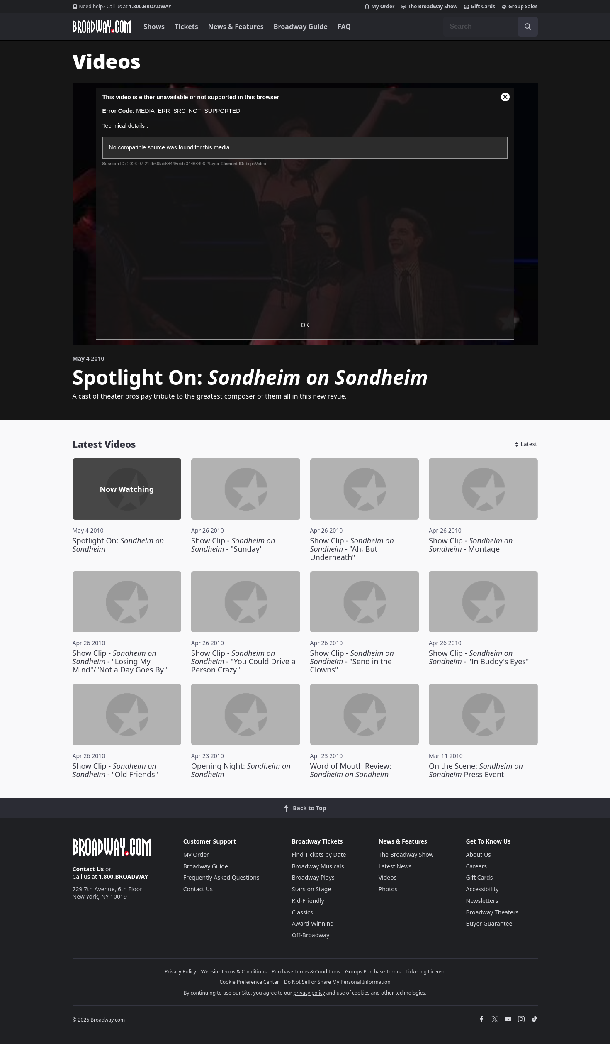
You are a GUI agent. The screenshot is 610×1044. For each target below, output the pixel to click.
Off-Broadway (311, 935)
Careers (476, 866)
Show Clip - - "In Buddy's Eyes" (479, 657)
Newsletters (482, 901)
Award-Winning (313, 923)
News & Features (236, 26)
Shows (154, 26)
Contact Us (88, 869)
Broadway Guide (301, 26)
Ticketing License (425, 971)
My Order (379, 6)
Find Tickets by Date (319, 854)
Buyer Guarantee (489, 923)
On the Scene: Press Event (476, 770)
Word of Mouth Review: (350, 770)
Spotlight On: (118, 544)
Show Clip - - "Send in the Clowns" (352, 661)
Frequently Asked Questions (221, 877)
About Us (478, 854)
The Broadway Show (429, 6)
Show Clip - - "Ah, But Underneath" (352, 548)
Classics (302, 912)
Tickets (186, 26)
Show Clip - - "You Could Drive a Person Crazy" (243, 661)
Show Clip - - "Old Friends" (115, 770)
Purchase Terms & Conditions (306, 971)
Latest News (395, 866)
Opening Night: (241, 770)
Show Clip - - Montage (471, 544)
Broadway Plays (313, 877)
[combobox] (490, 27)
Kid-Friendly (308, 901)
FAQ (344, 26)
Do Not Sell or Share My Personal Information (337, 981)
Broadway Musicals (318, 866)
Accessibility (482, 889)
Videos (388, 877)
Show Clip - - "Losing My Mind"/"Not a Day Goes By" (120, 661)
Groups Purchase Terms (373, 971)
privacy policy (309, 992)
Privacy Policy (180, 971)
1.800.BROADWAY (122, 6)
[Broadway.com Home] (102, 26)
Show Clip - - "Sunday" (233, 544)
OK (305, 325)
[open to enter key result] (528, 27)
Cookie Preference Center (249, 981)
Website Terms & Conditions (234, 971)
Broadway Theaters (492, 912)
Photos (388, 889)
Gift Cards (479, 6)
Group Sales (519, 6)
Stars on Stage (311, 889)
